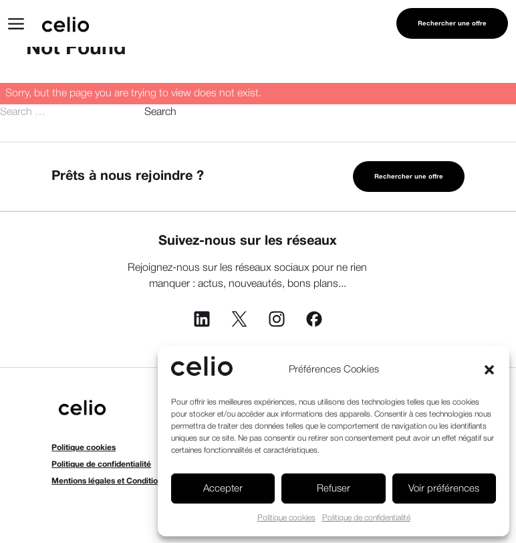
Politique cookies (286, 518)
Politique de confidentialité (366, 518)
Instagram (277, 319)
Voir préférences (443, 489)
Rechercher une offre (452, 24)
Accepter (223, 489)
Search (160, 112)
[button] (489, 369)
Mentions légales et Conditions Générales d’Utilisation (152, 481)
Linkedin (202, 319)
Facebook (314, 319)
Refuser (333, 489)
